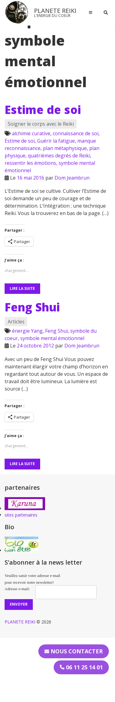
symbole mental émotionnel (52, 338)
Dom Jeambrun (72, 177)
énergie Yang (27, 330)
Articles (16, 321)
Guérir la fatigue (56, 140)
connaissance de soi (75, 133)
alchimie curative (31, 133)
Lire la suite (22, 288)
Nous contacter (73, 651)
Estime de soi (43, 109)
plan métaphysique (65, 148)
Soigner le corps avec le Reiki (41, 123)
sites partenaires (21, 515)
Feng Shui (32, 307)
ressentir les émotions (30, 163)
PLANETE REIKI (55, 10)
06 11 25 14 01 (81, 667)
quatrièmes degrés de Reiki (59, 155)
